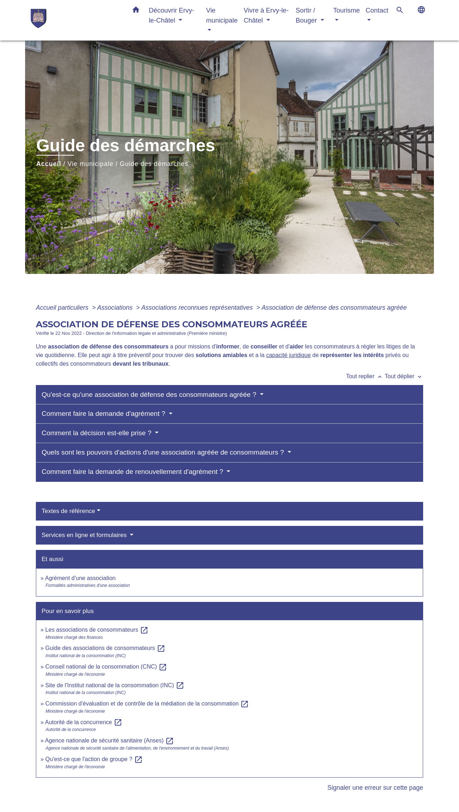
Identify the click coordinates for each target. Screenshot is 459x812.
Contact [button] (377, 10)
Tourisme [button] (346, 10)
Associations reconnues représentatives (198, 307)
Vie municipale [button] (222, 15)
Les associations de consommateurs (96, 630)
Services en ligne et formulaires (85, 535)
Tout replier (365, 376)
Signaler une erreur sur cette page (375, 787)
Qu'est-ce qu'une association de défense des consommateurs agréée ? (150, 394)
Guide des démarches (154, 163)
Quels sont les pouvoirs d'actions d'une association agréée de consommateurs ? (164, 452)
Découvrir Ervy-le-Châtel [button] (171, 15)
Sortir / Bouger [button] (307, 15)
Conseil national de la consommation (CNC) (106, 667)
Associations (115, 307)
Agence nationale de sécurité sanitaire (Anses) (109, 740)
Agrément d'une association (80, 578)
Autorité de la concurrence (83, 722)
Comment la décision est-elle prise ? (97, 433)
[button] (136, 11)
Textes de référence (68, 511)
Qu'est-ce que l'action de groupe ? (93, 759)
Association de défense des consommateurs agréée (334, 307)
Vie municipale (90, 163)
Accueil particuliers (63, 307)
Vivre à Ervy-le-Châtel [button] (266, 15)
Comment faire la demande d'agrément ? (104, 413)
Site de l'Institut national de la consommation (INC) (114, 685)
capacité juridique (288, 355)
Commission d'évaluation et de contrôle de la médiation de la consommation (147, 704)
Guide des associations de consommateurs (105, 648)
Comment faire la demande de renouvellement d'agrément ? (133, 471)
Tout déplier (404, 376)
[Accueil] (75, 20)
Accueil (48, 163)
